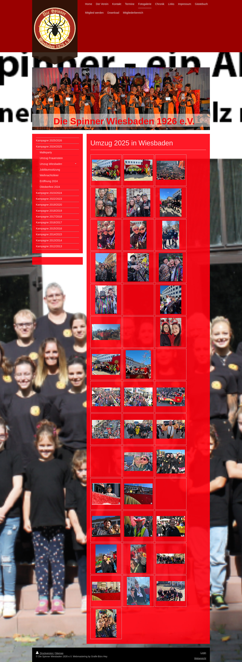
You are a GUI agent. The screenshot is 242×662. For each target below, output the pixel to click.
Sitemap (59, 653)
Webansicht (200, 658)
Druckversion (45, 653)
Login (203, 653)
